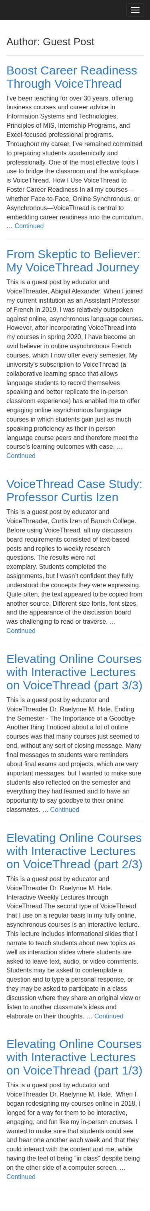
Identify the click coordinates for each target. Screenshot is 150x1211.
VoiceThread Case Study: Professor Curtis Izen (74, 490)
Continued (29, 226)
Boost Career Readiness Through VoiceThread (71, 77)
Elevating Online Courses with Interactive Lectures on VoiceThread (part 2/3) (74, 851)
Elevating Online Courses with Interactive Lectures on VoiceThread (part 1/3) (74, 1057)
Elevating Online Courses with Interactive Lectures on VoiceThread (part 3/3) (74, 672)
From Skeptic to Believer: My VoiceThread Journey (73, 260)
